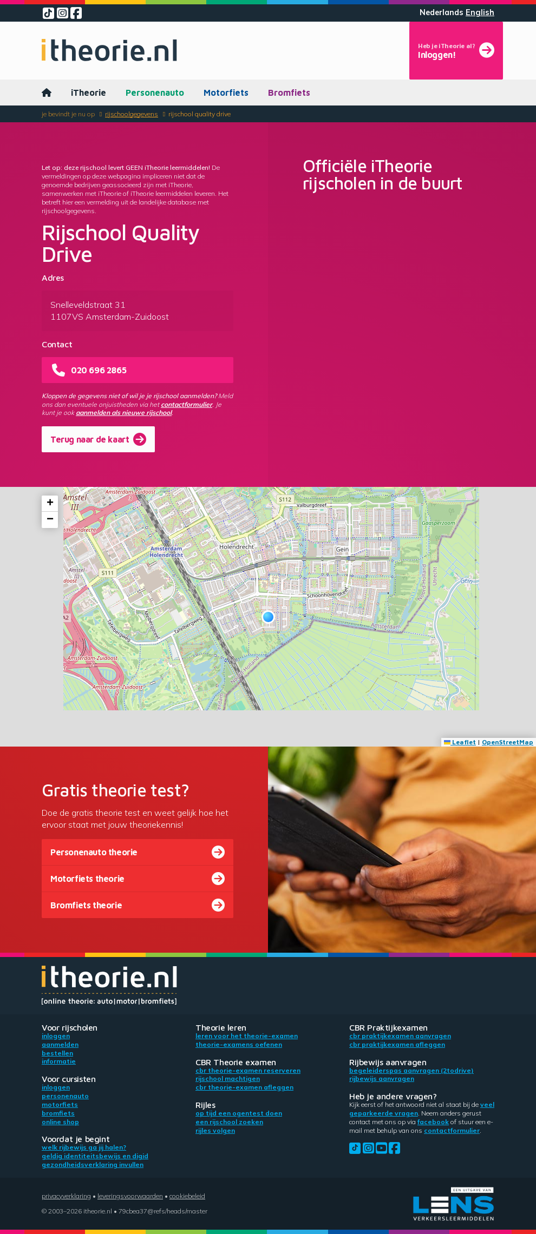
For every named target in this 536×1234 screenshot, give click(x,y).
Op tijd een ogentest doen (238, 1113)
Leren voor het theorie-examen (246, 1036)
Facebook (433, 1122)
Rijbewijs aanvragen (381, 1078)
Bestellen (57, 1053)
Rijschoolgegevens (131, 114)
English (480, 12)
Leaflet (460, 742)
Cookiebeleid (187, 1196)
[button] (268, 617)
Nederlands (441, 12)
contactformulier (186, 404)
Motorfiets (226, 92)
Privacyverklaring (66, 1196)
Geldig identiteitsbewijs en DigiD (95, 1156)
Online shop (60, 1122)
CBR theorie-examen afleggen (244, 1087)
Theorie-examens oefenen (238, 1044)
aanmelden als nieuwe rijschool (124, 412)
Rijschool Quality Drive (199, 114)
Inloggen (56, 1036)
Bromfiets (289, 92)
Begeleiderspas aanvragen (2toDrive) (411, 1070)
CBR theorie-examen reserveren (247, 1070)
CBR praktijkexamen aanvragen (400, 1036)
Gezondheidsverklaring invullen (92, 1164)
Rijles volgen (215, 1130)
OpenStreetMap (507, 742)
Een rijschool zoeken (229, 1122)
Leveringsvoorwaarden (130, 1196)
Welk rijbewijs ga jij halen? (84, 1147)
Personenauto (155, 92)
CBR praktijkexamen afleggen (397, 1044)
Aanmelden (60, 1044)
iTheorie (88, 92)
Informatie (59, 1061)
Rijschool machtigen (227, 1078)
